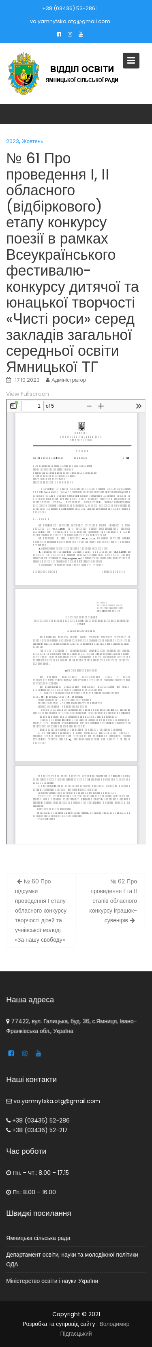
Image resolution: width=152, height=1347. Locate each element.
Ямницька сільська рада (39, 1238)
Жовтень (32, 141)
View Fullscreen (27, 394)
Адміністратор (68, 380)
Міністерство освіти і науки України (53, 1280)
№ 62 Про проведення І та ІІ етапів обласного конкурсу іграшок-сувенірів (113, 900)
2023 (12, 141)
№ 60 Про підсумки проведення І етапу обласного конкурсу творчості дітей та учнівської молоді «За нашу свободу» (40, 910)
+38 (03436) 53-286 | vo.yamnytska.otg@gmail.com (70, 14)
